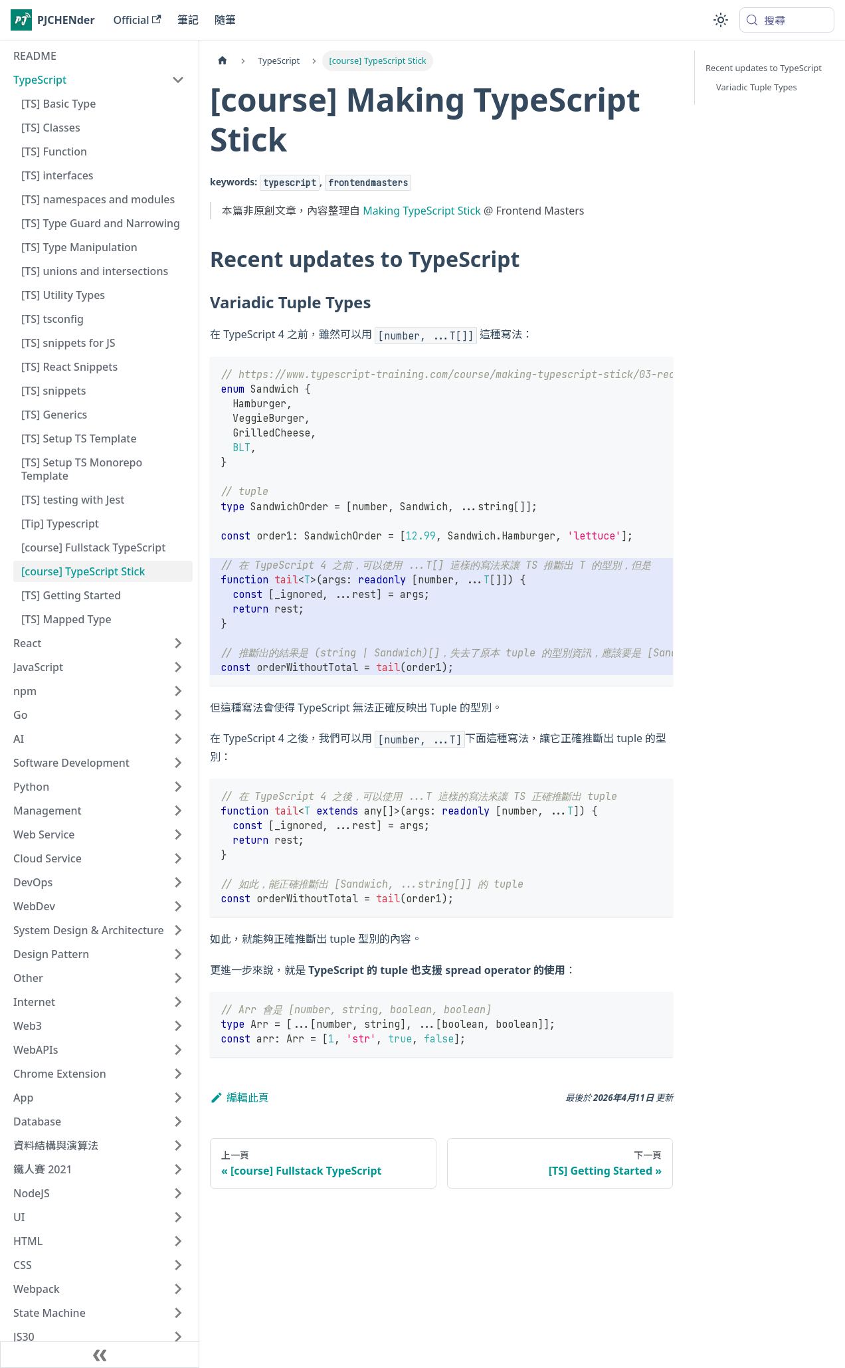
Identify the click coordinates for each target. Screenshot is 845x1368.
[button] (99, 79)
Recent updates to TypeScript (763, 68)
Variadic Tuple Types (756, 87)
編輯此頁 (239, 1097)
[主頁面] (222, 60)
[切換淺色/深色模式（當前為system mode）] (720, 20)
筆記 (188, 20)
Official (137, 20)
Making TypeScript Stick (422, 210)
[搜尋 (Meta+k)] (786, 20)
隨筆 (225, 20)
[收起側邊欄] (99, 1354)
